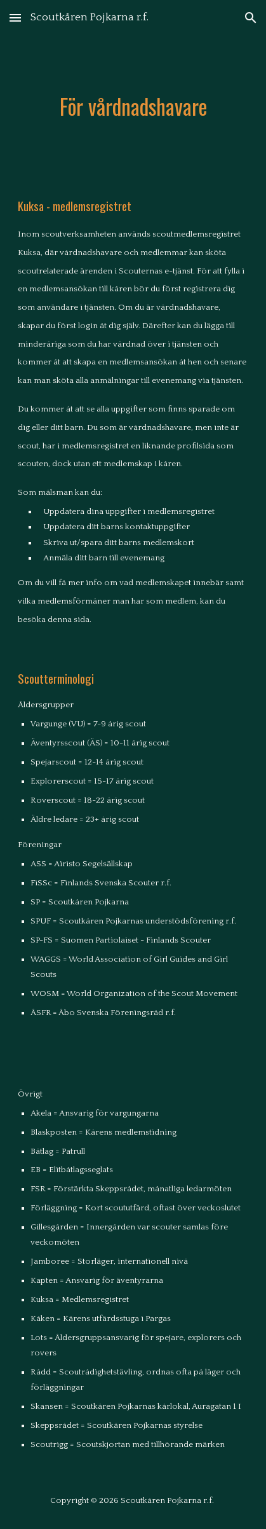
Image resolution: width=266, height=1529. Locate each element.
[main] (133, 106)
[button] (15, 17)
